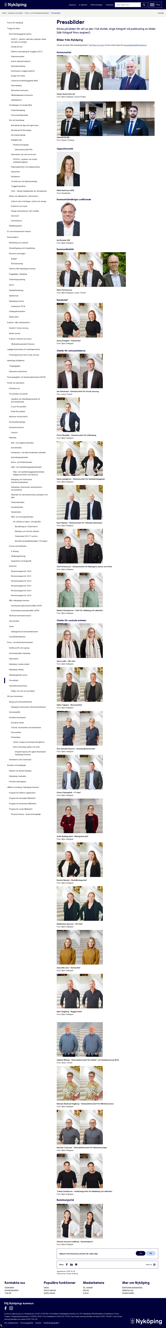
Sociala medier (128, 1293)
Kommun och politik (15, 13)
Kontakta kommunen (17, 717)
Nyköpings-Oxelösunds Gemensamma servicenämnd (26, 488)
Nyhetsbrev (14, 658)
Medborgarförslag (18, 556)
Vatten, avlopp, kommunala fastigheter (28, 742)
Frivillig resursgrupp (21, 145)
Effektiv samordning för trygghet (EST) (27, 51)
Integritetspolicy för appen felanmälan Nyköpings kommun (30, 753)
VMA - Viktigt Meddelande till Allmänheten (29, 191)
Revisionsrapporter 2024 (21, 590)
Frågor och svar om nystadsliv (23, 691)
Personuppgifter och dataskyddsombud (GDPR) (26, 377)
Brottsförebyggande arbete (20, 34)
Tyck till (8, 1293)
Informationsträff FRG (23, 149)
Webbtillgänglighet (51, 1323)
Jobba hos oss (127, 1290)
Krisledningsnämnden (19, 457)
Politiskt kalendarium (17, 781)
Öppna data (13, 317)
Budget (14, 259)
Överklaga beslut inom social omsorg (24, 355)
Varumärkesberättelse (18, 686)
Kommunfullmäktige (17, 422)
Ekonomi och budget (17, 253)
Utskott (14, 432)
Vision (11, 626)
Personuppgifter (26, 1323)
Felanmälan (15, 737)
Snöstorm (15, 216)
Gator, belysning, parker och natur (26, 747)
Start (4, 13)
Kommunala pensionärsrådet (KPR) (25, 610)
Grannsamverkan (17, 56)
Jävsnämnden (16, 447)
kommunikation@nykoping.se (135, 45)
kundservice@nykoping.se (13, 1314)
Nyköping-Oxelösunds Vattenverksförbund (28, 707)
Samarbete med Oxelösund (20, 759)
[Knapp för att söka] (144, 4)
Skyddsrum (15, 176)
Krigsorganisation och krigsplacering (25, 167)
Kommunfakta (12, 237)
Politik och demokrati (15, 383)
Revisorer (13, 566)
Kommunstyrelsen (16, 427)
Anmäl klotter (16, 47)
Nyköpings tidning (16, 669)
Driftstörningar (96, 5)
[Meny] (155, 4)
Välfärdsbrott (16, 100)
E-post (86, 1293)
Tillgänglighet (15, 366)
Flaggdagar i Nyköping (18, 274)
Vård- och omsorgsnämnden (22, 517)
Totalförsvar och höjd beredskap (24, 181)
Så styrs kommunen (15, 696)
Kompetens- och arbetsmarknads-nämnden (28, 452)
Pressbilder (13, 680)
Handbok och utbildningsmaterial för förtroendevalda (25, 400)
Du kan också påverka (17, 546)
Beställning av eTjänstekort (26, 526)
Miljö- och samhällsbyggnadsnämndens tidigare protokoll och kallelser (28, 473)
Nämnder (12, 437)
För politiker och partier (18, 394)
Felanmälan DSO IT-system (26, 536)
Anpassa (72, 5)
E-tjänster (83, 5)
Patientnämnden (17, 502)
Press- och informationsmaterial (37, 13)
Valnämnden (16, 512)
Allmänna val (14, 388)
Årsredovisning (17, 263)
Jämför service (14, 333)
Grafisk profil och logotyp (19, 648)
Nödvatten (15, 171)
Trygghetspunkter (18, 186)
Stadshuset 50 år (18, 306)
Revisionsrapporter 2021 (21, 576)
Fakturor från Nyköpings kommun (22, 268)
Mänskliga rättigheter (16, 360)
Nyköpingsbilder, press (18, 675)
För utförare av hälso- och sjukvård (27, 521)
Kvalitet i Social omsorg (18, 328)
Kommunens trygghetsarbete (23, 71)
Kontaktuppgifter (12, 1290)
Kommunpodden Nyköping (19, 653)
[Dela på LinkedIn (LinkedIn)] (71, 1264)
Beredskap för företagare (21, 130)
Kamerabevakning (18, 66)
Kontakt (161, 13)
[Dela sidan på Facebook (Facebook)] (66, 1264)
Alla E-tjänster (50, 1290)
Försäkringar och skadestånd (20, 105)
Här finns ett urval (96, 45)
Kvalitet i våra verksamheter (18, 322)
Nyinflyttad (13, 296)
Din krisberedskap (18, 135)
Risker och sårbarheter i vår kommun (23, 196)
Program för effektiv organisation (22, 793)
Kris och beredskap (16, 120)
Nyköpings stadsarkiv (17, 776)
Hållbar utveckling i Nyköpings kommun (23, 787)
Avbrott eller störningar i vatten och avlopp (28, 201)
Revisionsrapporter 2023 (21, 586)
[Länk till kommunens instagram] (11, 1308)
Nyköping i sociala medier (19, 664)
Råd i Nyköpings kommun (19, 600)
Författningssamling (17, 279)
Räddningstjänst (15, 226)
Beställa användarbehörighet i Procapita (31, 541)
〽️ (1, 1325)
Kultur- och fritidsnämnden (21, 462)
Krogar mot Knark (18, 76)
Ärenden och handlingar (16, 765)
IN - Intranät (88, 1287)
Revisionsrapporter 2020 (21, 571)
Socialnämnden (17, 507)
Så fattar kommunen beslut (20, 615)
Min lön (86, 1290)
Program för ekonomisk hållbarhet (22, 803)
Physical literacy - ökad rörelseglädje (26, 814)
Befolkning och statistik (18, 242)
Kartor (11, 285)
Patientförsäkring (18, 110)
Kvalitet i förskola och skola (20, 339)
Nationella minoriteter (18, 371)
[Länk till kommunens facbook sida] (5, 1308)
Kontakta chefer (17, 722)
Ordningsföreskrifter (17, 311)
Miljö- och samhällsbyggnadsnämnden (26, 467)
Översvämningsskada (19, 115)
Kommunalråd (14, 712)
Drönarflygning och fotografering (22, 248)
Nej (151, 1253)
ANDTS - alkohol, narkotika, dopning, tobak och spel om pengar (28, 40)
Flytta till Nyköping (15, 22)
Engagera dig (16, 140)
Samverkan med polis (19, 90)
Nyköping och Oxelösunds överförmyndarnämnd (21, 481)
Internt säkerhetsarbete (20, 61)
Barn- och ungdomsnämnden (22, 443)
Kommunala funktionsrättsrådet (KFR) (26, 605)
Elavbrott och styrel (19, 206)
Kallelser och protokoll (18, 416)
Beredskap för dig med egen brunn (25, 125)
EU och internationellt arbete (19, 231)
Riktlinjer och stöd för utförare (27, 531)
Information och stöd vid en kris (23, 154)
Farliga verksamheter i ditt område (25, 211)
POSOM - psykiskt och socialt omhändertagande (25, 160)
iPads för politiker (18, 411)
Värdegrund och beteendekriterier (24, 631)
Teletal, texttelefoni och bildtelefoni (26, 727)
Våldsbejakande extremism (22, 95)
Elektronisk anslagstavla (132, 1287)
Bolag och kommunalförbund (20, 702)
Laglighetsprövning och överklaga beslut (23, 349)
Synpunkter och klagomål (21, 561)
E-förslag (14, 551)
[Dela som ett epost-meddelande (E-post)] (76, 1264)
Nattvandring (16, 85)
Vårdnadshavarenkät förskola (22, 344)
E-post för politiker (18, 406)
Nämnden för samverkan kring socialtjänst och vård (29, 496)
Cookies (38, 1323)
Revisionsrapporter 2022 (21, 581)
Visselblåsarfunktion (17, 636)
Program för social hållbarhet (20, 809)
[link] (151, 1264)
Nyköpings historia (16, 301)
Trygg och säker (13, 28)
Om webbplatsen (11, 1323)
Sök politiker (14, 621)
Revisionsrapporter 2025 (21, 595)
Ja (140, 1253)
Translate (109, 5)
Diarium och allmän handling (20, 771)
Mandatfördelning (16, 290)
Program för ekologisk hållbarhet (22, 798)
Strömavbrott (16, 220)
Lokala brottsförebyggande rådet (24, 80)
